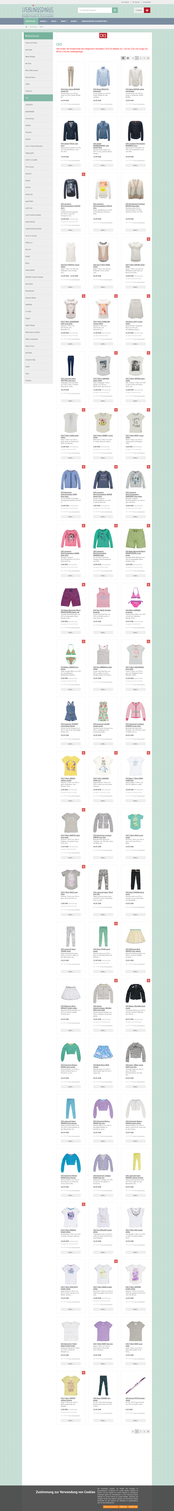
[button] (148, 58)
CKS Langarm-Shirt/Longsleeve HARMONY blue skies (134, 496)
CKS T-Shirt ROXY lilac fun (103, 1350)
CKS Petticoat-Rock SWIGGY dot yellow (133, 954)
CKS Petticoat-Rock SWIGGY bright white (69, 1011)
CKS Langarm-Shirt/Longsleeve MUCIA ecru (102, 206)
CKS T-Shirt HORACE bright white (68, 1237)
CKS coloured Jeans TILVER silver (68, 954)
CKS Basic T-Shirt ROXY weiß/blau (134, 783)
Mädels (44, 21)
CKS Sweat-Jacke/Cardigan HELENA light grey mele (102, 1012)
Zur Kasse (125, 2)
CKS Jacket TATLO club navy (69, 144)
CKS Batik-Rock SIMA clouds (101, 1070)
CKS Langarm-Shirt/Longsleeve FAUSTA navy (70, 206)
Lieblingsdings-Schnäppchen (94, 21)
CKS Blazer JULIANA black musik (135, 1011)
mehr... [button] (70, 109)
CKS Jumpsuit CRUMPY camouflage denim (69, 729)
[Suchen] (115, 10)
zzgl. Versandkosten (74, 104)
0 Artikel (139, 10)
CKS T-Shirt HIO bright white (134, 1237)
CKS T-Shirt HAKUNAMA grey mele (135, 672)
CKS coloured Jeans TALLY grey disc (103, 897)
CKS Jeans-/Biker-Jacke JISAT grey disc (134, 1070)
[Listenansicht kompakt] (127, 58)
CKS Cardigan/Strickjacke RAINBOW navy (135, 144)
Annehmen (133, 1507)
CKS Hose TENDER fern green (102, 1405)
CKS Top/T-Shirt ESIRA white (101, 266)
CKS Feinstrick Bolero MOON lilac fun (101, 1126)
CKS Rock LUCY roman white (134, 322)
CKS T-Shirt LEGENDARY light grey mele (70, 322)
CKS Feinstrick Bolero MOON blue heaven (69, 1182)
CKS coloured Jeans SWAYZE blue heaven (69, 1126)
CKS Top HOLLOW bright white (102, 1237)
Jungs (54, 21)
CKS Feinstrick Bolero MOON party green (69, 1070)
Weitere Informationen (111, 1507)
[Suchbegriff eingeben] (95, 10)
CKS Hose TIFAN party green (101, 954)
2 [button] (140, 58)
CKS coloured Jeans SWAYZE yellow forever (134, 1182)
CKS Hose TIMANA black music (135, 897)
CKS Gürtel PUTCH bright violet (135, 1405)
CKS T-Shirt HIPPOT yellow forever (68, 1405)
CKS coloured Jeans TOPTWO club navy (68, 379)
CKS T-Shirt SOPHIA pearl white (135, 379)
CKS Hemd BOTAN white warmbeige (135, 90)
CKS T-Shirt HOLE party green (134, 840)
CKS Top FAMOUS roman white (70, 266)
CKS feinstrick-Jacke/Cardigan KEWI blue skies (69, 496)
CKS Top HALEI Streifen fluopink (102, 613)
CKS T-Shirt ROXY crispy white (135, 436)
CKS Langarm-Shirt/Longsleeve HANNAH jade (99, 555)
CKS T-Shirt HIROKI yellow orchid (68, 783)
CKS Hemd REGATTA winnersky (101, 90)
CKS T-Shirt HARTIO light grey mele (70, 840)
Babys (64, 21)
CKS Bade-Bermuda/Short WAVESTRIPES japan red (71, 613)
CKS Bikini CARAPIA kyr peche (69, 672)
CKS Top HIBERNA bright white (102, 672)
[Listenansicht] (123, 58)
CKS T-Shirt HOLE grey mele (69, 897)
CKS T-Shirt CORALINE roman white (101, 322)
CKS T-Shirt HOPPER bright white (133, 1294)
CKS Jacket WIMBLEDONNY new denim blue (101, 145)
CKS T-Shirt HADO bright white (102, 1294)
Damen (74, 21)
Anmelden (147, 2)
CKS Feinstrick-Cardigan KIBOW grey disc (102, 840)
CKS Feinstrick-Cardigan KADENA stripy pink (135, 729)
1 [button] (136, 58)
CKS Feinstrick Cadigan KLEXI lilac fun (102, 1182)
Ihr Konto (135, 2)
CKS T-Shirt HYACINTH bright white (69, 1294)
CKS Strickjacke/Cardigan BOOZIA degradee (135, 205)
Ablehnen (123, 1507)
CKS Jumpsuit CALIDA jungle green (101, 729)
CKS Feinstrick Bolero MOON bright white (134, 1126)
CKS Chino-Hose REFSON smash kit (70, 90)
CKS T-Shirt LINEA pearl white (70, 436)
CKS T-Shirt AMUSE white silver (135, 266)
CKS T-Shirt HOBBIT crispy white (103, 436)
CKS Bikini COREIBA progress (133, 613)
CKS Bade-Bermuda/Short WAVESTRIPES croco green (135, 555)
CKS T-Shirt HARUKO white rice (101, 783)
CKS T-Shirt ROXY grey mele (134, 1351)
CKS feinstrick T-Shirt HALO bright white (69, 1351)
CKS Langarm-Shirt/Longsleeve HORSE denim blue (102, 496)
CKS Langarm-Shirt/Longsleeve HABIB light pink (70, 555)
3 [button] (144, 58)
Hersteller (31, 21)
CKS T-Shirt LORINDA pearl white (101, 379)
